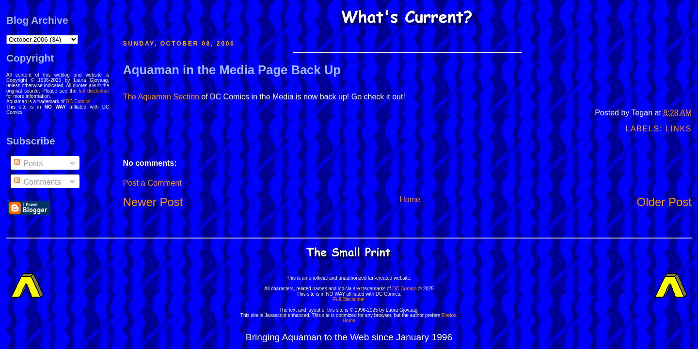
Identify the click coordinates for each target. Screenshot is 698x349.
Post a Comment (152, 182)
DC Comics (78, 101)
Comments (37, 182)
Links (679, 129)
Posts (28, 163)
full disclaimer (94, 91)
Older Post (664, 201)
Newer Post (153, 201)
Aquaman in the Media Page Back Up (231, 70)
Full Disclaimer (349, 299)
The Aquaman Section (161, 97)
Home (409, 199)
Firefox (449, 315)
